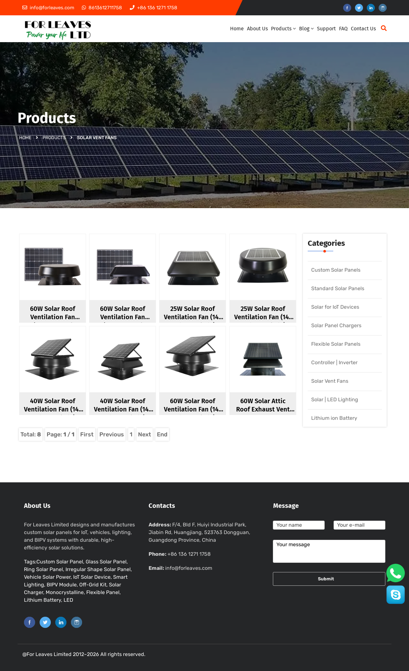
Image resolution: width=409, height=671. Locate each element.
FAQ (343, 29)
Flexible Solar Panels (335, 344)
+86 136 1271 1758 (189, 554)
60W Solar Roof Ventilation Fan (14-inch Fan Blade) (192, 409)
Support (326, 29)
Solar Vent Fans (329, 381)
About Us (257, 29)
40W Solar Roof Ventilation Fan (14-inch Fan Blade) (52, 409)
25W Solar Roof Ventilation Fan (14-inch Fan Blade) (192, 317)
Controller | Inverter (334, 362)
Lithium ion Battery (334, 418)
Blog (306, 29)
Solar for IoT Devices (335, 307)
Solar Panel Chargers (336, 325)
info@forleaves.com (188, 568)
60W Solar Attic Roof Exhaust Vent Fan (263, 409)
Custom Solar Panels (335, 270)
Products (283, 29)
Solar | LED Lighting (334, 399)
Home (237, 29)
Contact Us (363, 29)
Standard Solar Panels (337, 288)
